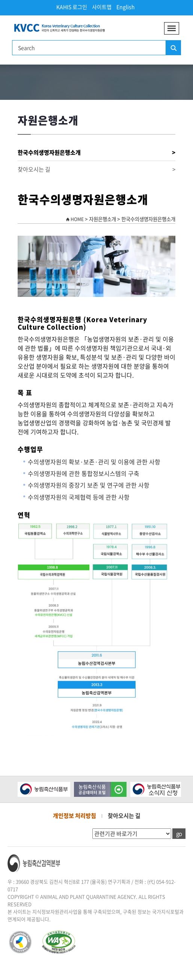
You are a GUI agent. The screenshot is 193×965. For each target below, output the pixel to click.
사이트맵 (102, 7)
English (125, 7)
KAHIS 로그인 (71, 7)
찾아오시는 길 (96, 169)
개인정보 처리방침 (74, 815)
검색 (173, 48)
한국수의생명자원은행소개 (96, 152)
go (179, 834)
